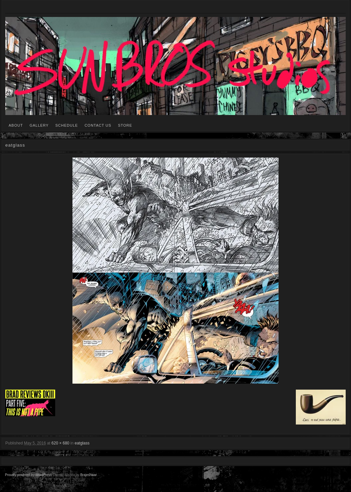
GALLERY (39, 125)
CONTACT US (97, 125)
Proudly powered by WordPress (28, 475)
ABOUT (16, 125)
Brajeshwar (88, 475)
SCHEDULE (66, 125)
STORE (125, 125)
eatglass (82, 443)
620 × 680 (60, 443)
